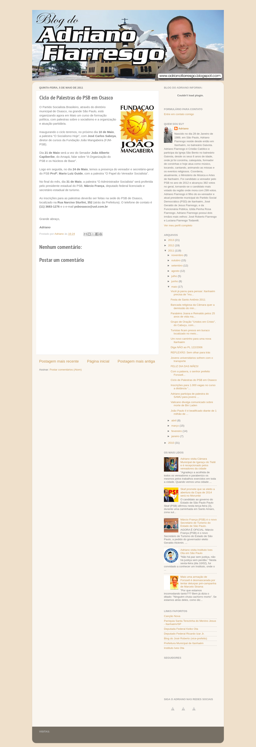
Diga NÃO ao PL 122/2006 (186, 347)
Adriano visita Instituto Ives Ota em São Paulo (196, 551)
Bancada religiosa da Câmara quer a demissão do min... (193, 306)
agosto (175, 270)
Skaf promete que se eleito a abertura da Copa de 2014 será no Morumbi (197, 492)
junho (175, 281)
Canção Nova (172, 616)
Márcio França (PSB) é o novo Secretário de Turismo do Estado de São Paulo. (198, 522)
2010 (171, 442)
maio (174, 286)
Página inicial (98, 361)
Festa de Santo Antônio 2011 (188, 299)
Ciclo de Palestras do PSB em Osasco (194, 379)
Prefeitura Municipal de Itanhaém (183, 643)
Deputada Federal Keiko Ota (181, 628)
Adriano (183, 128)
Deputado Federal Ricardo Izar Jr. (184, 633)
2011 (171, 250)
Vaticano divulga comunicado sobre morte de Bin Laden (192, 404)
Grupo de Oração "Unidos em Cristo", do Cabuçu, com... (193, 323)
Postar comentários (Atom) (66, 369)
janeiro (175, 436)
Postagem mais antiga (136, 361)
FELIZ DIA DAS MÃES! (185, 366)
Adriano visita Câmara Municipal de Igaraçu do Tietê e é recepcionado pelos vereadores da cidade (197, 463)
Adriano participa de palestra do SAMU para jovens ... (190, 395)
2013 (171, 239)
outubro (176, 260)
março (175, 425)
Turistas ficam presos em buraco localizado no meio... (190, 332)
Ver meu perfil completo (178, 225)
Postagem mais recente (59, 361)
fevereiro (177, 431)
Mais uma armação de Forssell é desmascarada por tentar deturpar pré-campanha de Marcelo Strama (198, 581)
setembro (177, 265)
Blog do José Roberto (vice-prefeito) (185, 638)
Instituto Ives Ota (174, 647)
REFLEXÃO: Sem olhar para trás (190, 352)
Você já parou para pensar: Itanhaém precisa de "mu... (193, 293)
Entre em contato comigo (179, 114)
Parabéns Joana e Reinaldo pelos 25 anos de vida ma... (193, 315)
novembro (177, 255)
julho (174, 276)
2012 (171, 245)
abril (174, 420)
